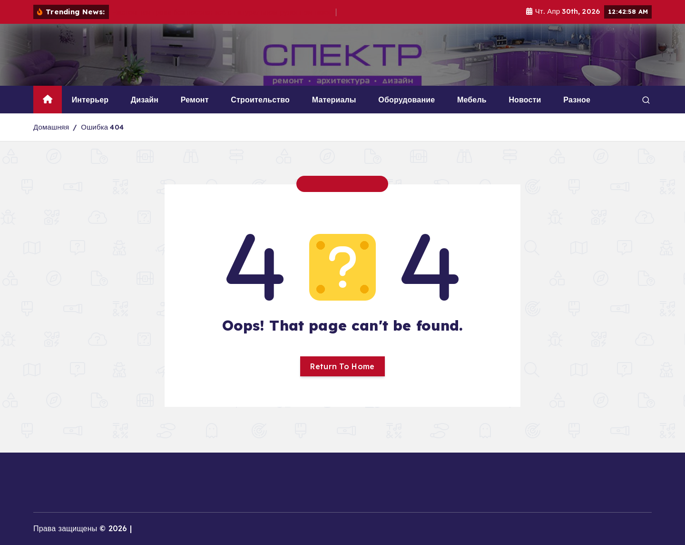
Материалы (334, 99)
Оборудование (406, 99)
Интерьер (90, 99)
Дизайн (144, 99)
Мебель (472, 99)
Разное (576, 99)
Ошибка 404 (102, 126)
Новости (525, 99)
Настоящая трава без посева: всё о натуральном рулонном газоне (224, 12)
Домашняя (51, 126)
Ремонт (195, 99)
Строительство (260, 99)
